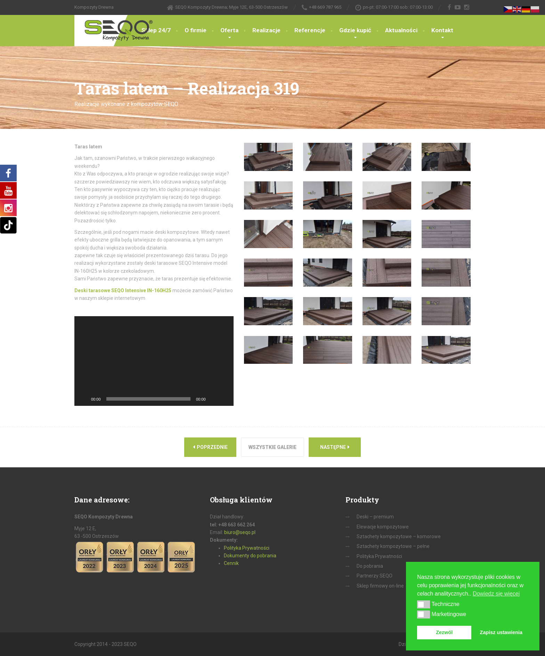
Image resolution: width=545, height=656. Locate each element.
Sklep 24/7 (156, 30)
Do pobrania (370, 566)
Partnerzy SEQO (374, 576)
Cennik (231, 563)
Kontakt (442, 30)
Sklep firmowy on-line (380, 586)
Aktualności (401, 30)
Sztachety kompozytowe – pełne (393, 546)
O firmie (195, 30)
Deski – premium (375, 516)
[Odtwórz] (83, 398)
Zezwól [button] (444, 632)
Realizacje (266, 30)
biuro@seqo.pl (239, 532)
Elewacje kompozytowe (383, 527)
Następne (335, 447)
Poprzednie (210, 447)
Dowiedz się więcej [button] (496, 594)
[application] (154, 360)
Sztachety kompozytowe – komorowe (399, 536)
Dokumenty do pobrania (250, 555)
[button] (423, 604)
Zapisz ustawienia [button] (501, 632)
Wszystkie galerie (272, 447)
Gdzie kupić (355, 30)
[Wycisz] (213, 398)
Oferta (229, 30)
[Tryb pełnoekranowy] (224, 398)
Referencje (309, 30)
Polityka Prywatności (246, 548)
